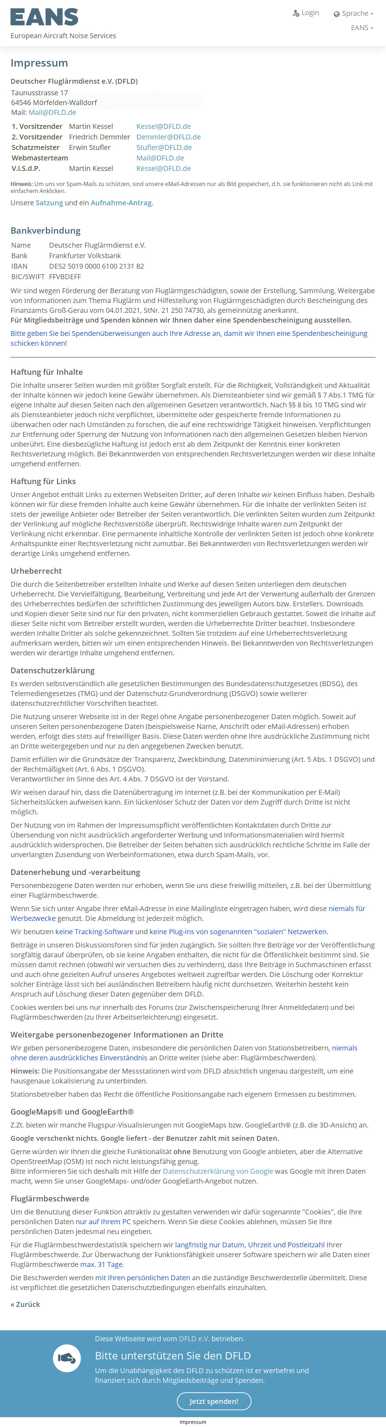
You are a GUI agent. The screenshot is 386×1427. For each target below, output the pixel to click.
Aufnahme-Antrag (121, 202)
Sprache (350, 13)
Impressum (193, 1422)
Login (305, 12)
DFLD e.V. (194, 1338)
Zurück (28, 1304)
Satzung (49, 202)
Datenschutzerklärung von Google (218, 1171)
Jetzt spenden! (214, 1401)
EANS (359, 27)
